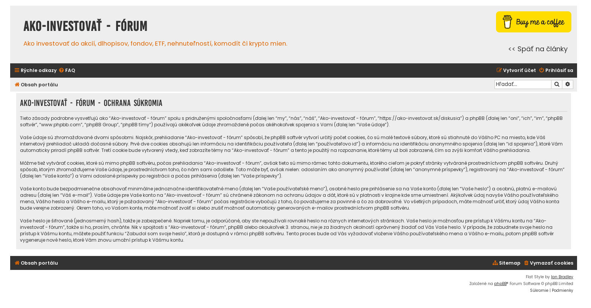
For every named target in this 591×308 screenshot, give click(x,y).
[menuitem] (66, 71)
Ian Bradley (562, 277)
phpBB (500, 284)
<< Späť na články (538, 49)
